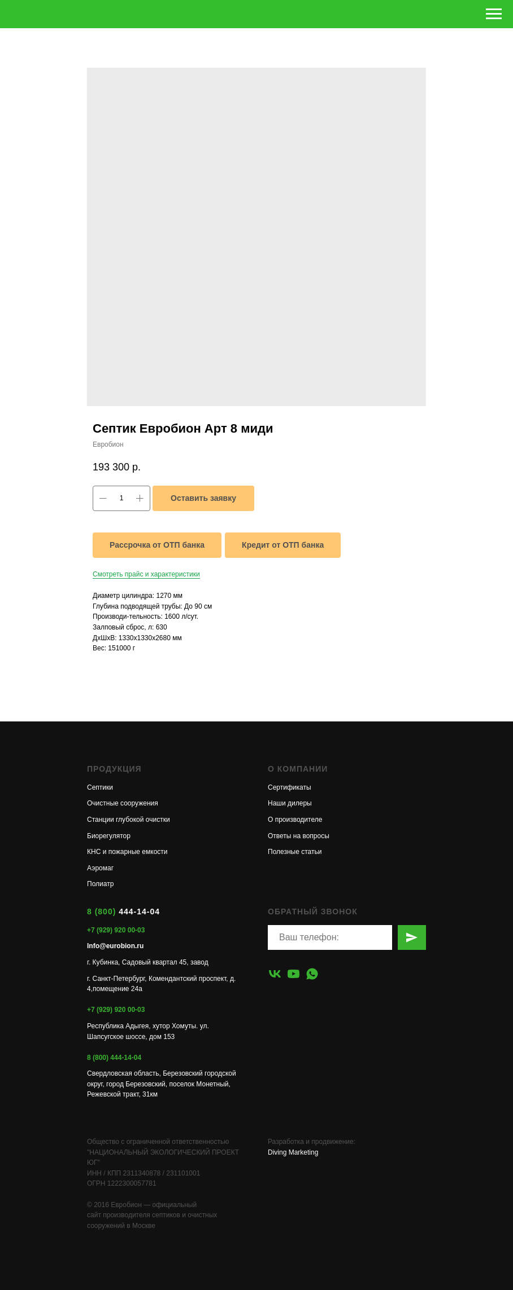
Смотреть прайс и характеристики (146, 574)
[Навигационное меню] (494, 14)
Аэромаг (100, 868)
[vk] (275, 974)
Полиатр (100, 884)
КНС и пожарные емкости (127, 852)
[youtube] (293, 974)
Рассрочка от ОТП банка (157, 544)
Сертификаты (289, 787)
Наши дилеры (290, 803)
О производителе (295, 820)
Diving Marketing (293, 1152)
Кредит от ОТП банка (283, 544)
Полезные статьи (294, 852)
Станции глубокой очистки (128, 820)
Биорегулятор (109, 836)
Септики (100, 787)
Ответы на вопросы (298, 836)
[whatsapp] (312, 974)
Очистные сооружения (122, 803)
